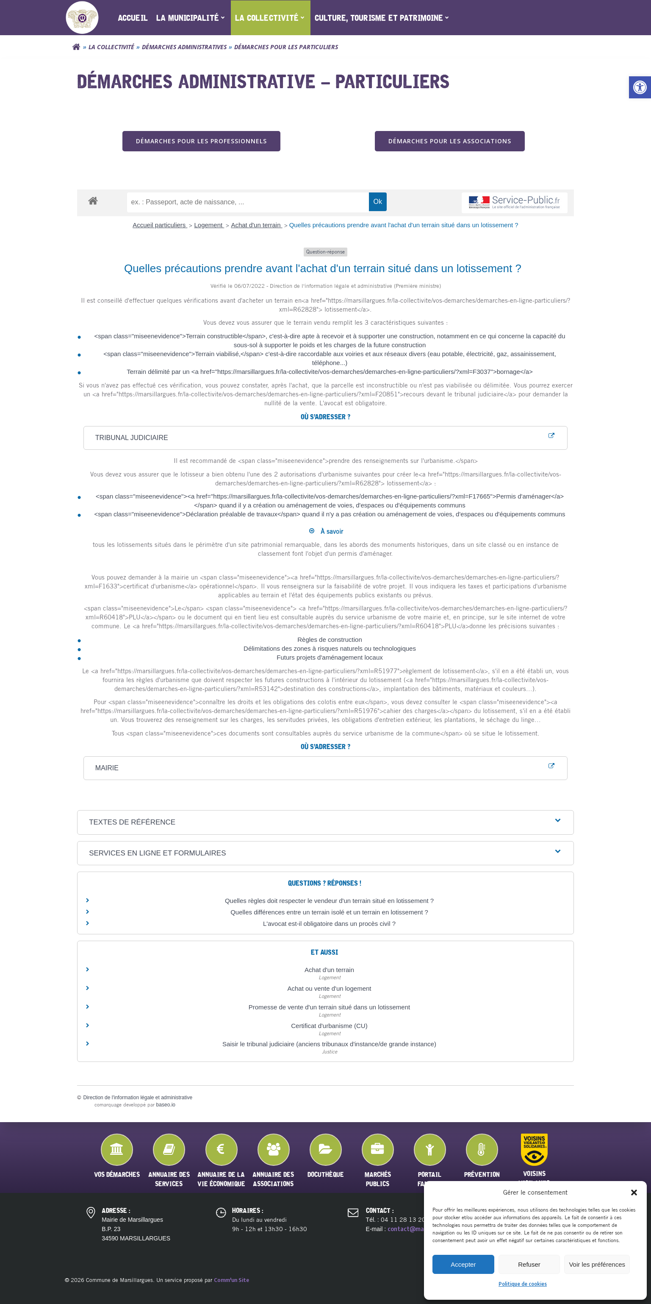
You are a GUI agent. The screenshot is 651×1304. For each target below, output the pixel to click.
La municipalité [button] (191, 18)
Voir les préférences (597, 1264)
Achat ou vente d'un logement (329, 988)
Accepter (463, 1264)
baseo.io (165, 1105)
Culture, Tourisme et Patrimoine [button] (383, 18)
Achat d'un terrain (256, 225)
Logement (209, 225)
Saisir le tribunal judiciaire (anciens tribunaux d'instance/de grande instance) (329, 1044)
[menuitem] (133, 17)
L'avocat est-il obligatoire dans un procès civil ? (329, 923)
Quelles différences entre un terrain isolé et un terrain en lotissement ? (329, 912)
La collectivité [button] (270, 18)
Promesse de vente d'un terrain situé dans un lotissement (329, 1007)
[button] (640, 87)
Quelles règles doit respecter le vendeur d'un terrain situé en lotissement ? (329, 900)
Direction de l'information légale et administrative (138, 1098)
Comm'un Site (231, 1279)
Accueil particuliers (160, 225)
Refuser (529, 1264)
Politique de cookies (523, 1284)
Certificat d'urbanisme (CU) (329, 1025)
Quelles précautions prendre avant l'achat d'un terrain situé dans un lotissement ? (403, 225)
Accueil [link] (133, 18)
